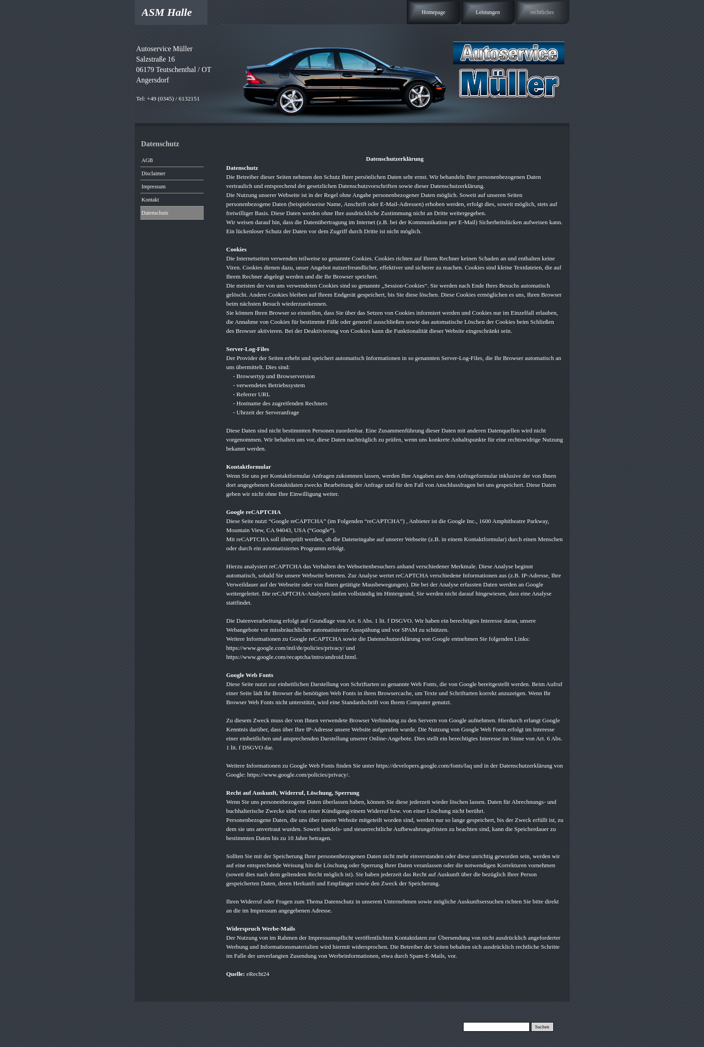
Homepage (433, 12)
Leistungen (488, 12)
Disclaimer (154, 173)
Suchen (542, 1026)
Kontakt (150, 200)
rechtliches (542, 12)
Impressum (154, 186)
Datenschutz (155, 213)
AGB (147, 160)
